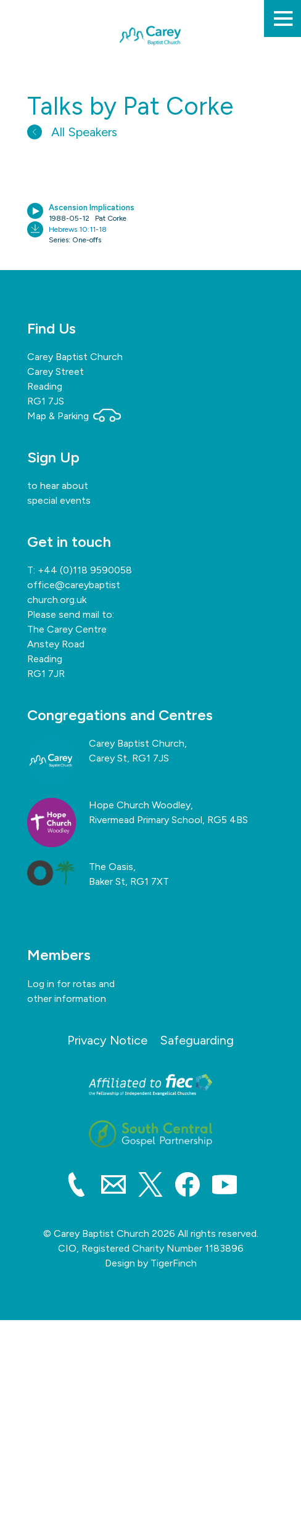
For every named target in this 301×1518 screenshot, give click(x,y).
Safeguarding (197, 1040)
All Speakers (72, 132)
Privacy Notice (107, 1040)
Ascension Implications (91, 207)
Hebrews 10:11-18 (78, 229)
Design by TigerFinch (151, 1263)
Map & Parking (74, 416)
